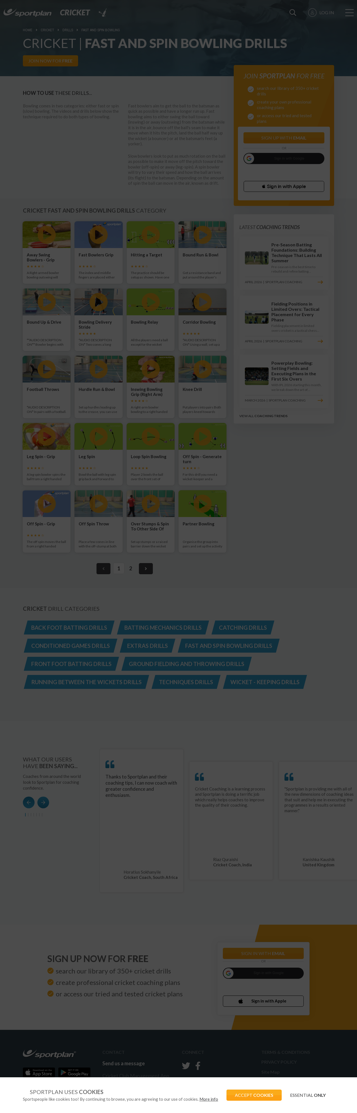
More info (208, 1099)
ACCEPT (254, 1095)
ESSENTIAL (308, 1095)
